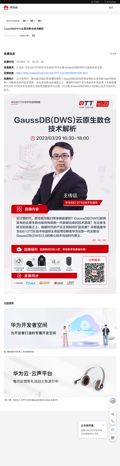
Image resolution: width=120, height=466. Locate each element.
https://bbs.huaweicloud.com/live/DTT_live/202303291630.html (52, 73)
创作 (111, 7)
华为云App (111, 2)
